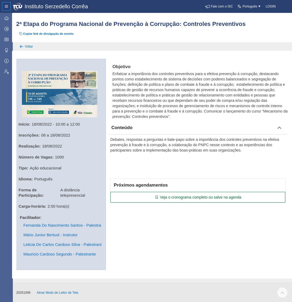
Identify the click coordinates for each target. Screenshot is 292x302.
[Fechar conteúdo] (279, 127)
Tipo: (24, 167)
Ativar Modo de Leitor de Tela (58, 292)
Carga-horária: (33, 206)
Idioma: (27, 178)
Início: (25, 124)
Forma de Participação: (32, 192)
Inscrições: (30, 135)
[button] (219, 6)
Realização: (31, 146)
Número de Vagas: (37, 156)
